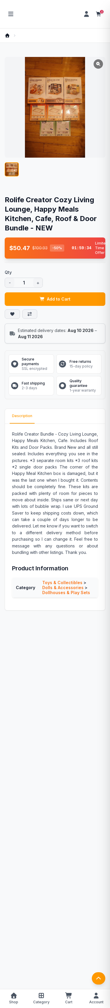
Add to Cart (55, 298)
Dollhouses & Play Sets (66, 592)
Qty (8, 272)
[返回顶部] (99, 978)
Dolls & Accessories (63, 587)
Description (22, 416)
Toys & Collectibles (62, 582)
